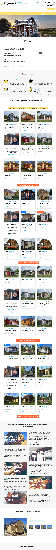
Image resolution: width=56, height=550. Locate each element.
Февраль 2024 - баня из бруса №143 (36, 520)
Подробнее (7, 130)
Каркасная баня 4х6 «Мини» (27, 358)
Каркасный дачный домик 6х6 (28, 330)
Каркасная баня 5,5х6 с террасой (28, 408)
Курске (38, 2)
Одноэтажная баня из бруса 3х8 (11, 203)
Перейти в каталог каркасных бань (28, 416)
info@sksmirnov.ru (18, 2)
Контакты (36, 13)
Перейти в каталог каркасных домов (28, 340)
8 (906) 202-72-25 (50, 5)
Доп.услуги (12, 13)
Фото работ (19, 13)
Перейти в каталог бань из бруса (28, 262)
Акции (31, 13)
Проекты (6, 13)
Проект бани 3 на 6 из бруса (43, 225)
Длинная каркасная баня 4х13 (11, 408)
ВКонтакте (11, 157)
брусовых (18, 88)
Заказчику (26, 13)
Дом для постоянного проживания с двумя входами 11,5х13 (27, 150)
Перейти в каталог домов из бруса (28, 185)
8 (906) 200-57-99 (47, 2)
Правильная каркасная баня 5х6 (11, 358)
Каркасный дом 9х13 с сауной (27, 303)
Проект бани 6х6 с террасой (43, 203)
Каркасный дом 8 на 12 (42, 330)
